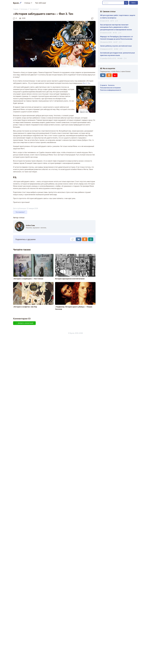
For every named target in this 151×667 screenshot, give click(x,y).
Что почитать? (34, 9)
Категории (24, 9)
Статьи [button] (27, 3)
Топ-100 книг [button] (40, 3)
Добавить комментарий (24, 323)
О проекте (103, 85)
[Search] (113, 3)
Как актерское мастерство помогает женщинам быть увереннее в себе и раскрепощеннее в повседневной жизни (116, 27)
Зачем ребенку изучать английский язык (116, 46)
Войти (133, 3)
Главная (15, 9)
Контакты (111, 85)
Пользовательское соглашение (110, 87)
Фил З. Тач (86, 83)
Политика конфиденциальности (110, 90)
